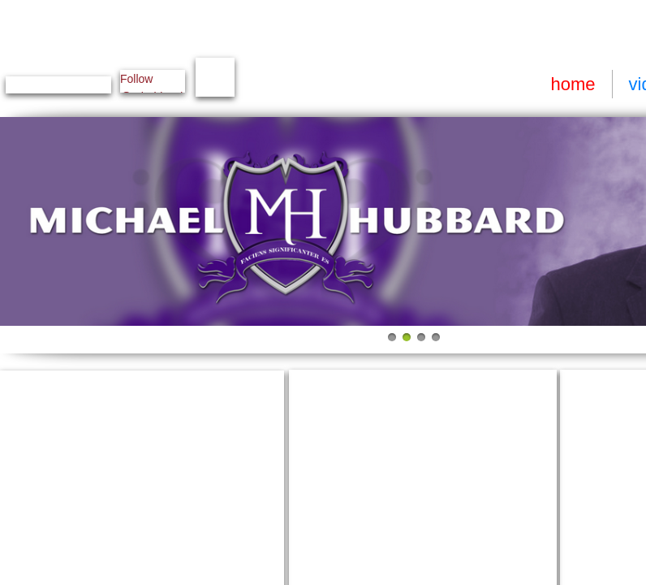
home (572, 84)
